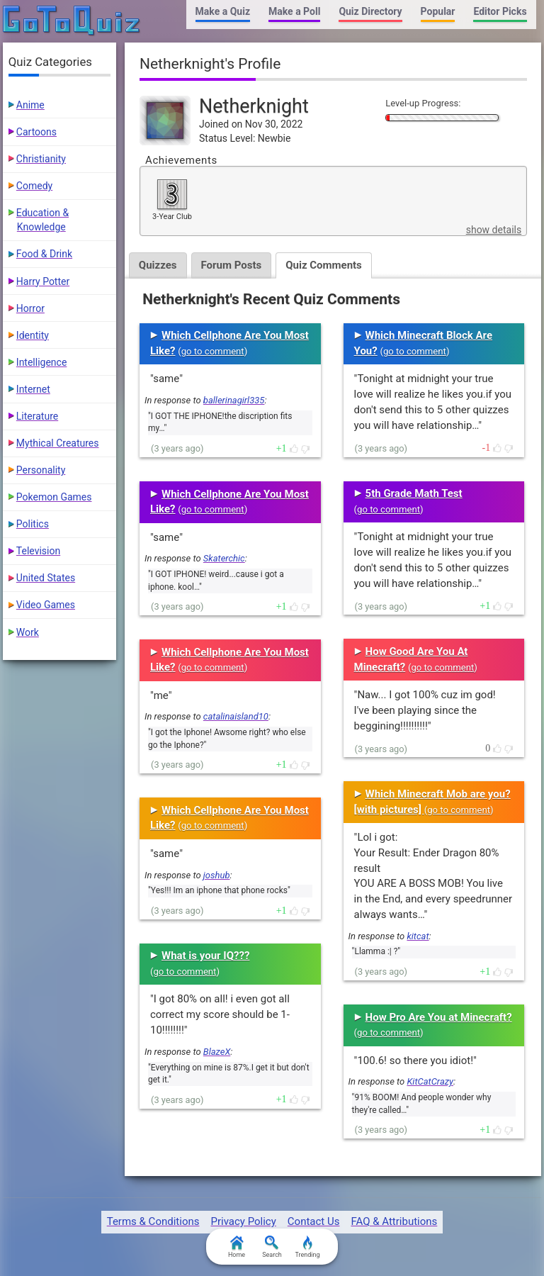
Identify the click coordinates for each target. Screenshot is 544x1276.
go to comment (212, 351)
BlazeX (216, 1051)
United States (45, 577)
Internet (33, 389)
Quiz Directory (370, 11)
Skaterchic (224, 558)
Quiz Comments (323, 265)
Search (272, 1247)
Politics (32, 524)
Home (236, 1247)
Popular (438, 11)
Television (38, 550)
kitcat (418, 936)
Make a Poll (294, 11)
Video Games (45, 604)
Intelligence (41, 362)
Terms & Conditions (153, 1221)
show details (493, 229)
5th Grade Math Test (414, 493)
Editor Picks (499, 11)
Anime (30, 105)
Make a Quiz (223, 11)
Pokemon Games (54, 497)
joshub (216, 875)
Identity (32, 335)
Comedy (34, 185)
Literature (37, 416)
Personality (40, 470)
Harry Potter (42, 281)
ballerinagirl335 (234, 400)
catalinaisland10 (235, 716)
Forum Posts (231, 265)
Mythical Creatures (57, 443)
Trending (307, 1247)
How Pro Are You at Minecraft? (439, 1017)
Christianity (41, 158)
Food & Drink (44, 253)
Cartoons (36, 132)
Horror (30, 308)
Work (27, 632)
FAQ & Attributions (394, 1221)
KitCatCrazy (430, 1081)
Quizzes (158, 265)
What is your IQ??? (205, 955)
